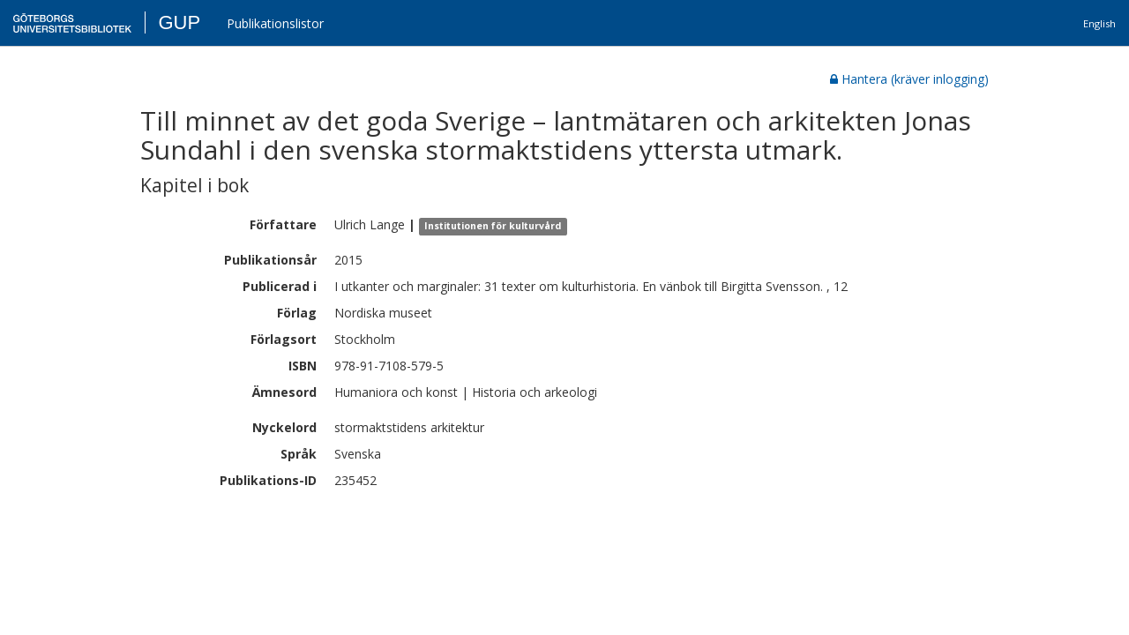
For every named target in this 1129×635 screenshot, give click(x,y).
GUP (179, 22)
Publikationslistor (275, 23)
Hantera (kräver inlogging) (909, 79)
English (1099, 23)
